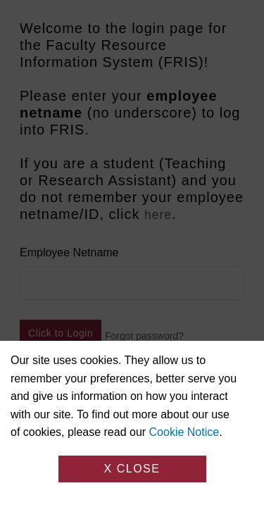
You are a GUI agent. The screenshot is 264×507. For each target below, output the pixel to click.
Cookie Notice (184, 432)
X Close (132, 469)
